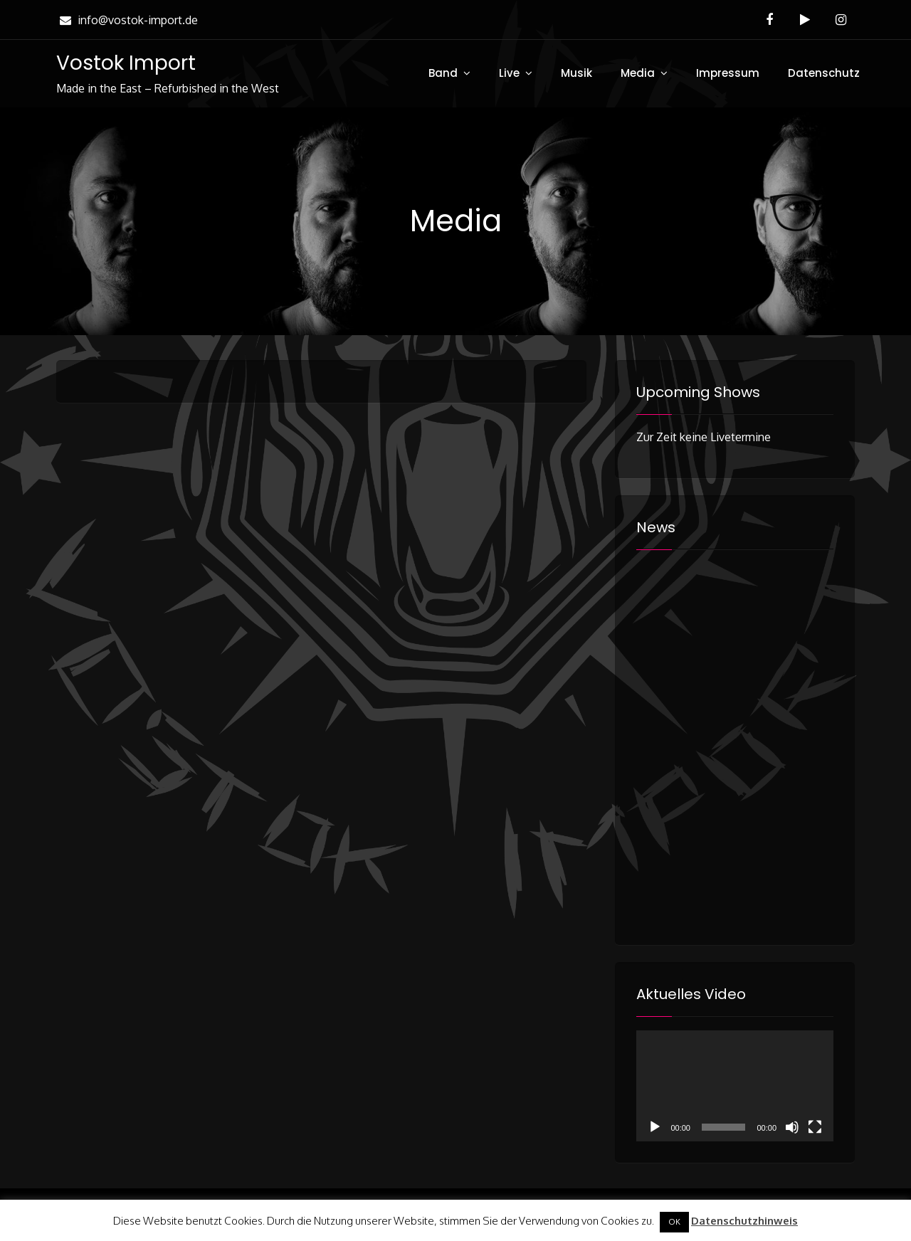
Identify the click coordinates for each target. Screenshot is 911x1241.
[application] (734, 1085)
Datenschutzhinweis (744, 1220)
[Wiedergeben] (655, 1127)
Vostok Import (126, 63)
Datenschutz (824, 72)
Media (638, 72)
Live (509, 72)
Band (443, 72)
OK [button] (674, 1222)
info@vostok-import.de (127, 20)
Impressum (727, 72)
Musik (576, 72)
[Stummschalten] (792, 1127)
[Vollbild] (815, 1127)
